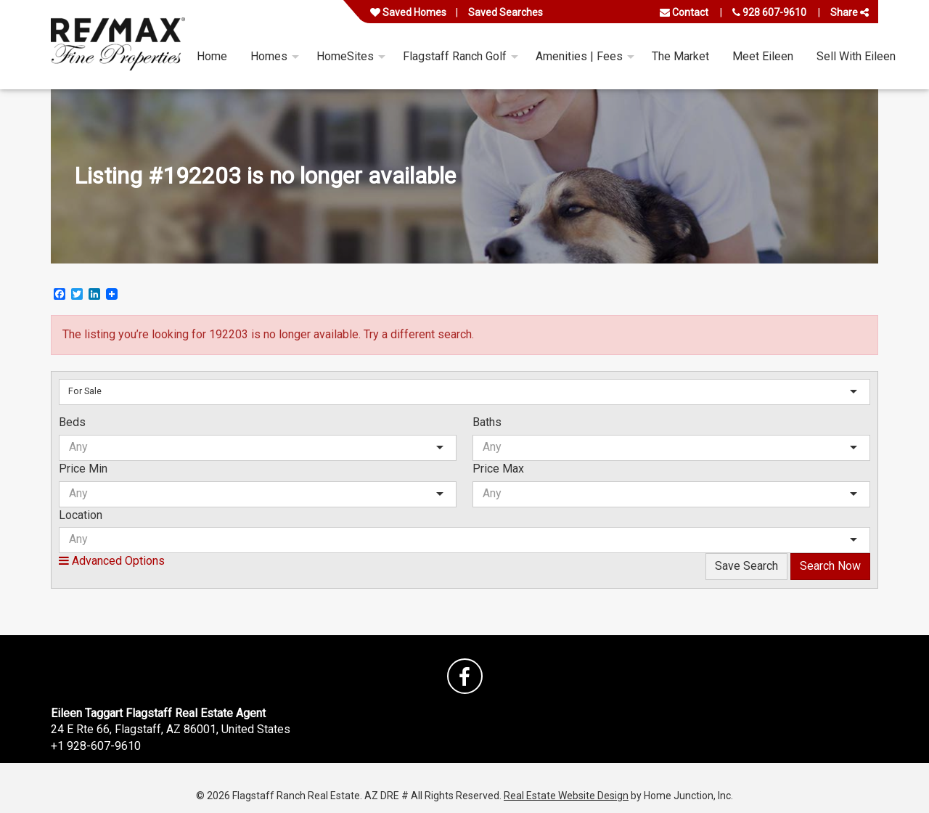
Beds (72, 422)
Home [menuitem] (212, 56)
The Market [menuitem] (680, 56)
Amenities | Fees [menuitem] (579, 56)
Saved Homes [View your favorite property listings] (408, 12)
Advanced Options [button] (112, 561)
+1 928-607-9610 (96, 746)
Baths (487, 422)
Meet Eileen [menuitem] (762, 56)
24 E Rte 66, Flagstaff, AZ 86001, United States (170, 729)
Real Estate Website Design (566, 795)
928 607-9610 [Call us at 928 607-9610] (769, 12)
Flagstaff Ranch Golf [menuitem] (455, 56)
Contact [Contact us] (684, 12)
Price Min (83, 468)
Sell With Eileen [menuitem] (856, 56)
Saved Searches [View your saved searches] (505, 12)
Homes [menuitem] (268, 56)
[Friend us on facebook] (465, 676)
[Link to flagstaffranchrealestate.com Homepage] (118, 44)
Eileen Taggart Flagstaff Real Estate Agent (158, 713)
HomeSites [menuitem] (345, 56)
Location (80, 515)
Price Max (498, 468)
